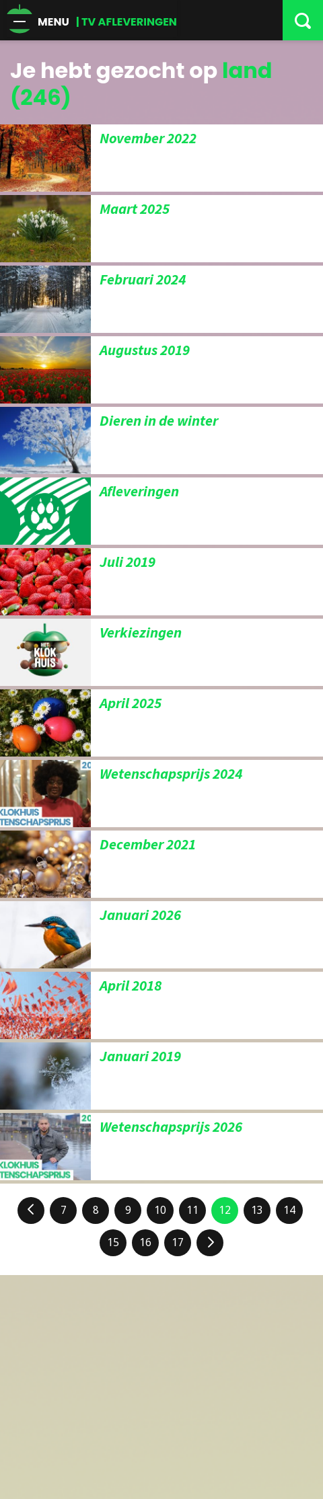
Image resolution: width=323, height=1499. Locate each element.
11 (192, 1210)
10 (160, 1210)
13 (257, 1210)
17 (178, 1242)
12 (225, 1210)
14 (289, 1210)
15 (113, 1242)
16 (145, 1242)
